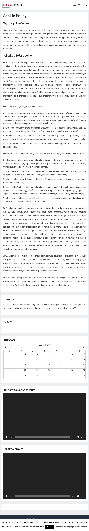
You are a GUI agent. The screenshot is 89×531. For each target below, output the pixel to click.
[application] (44, 416)
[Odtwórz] (7, 437)
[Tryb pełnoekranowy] (82, 437)
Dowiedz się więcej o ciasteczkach (71, 527)
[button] (77, 5)
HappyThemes (56, 519)
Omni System (37, 519)
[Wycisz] (78, 437)
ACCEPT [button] (50, 527)
